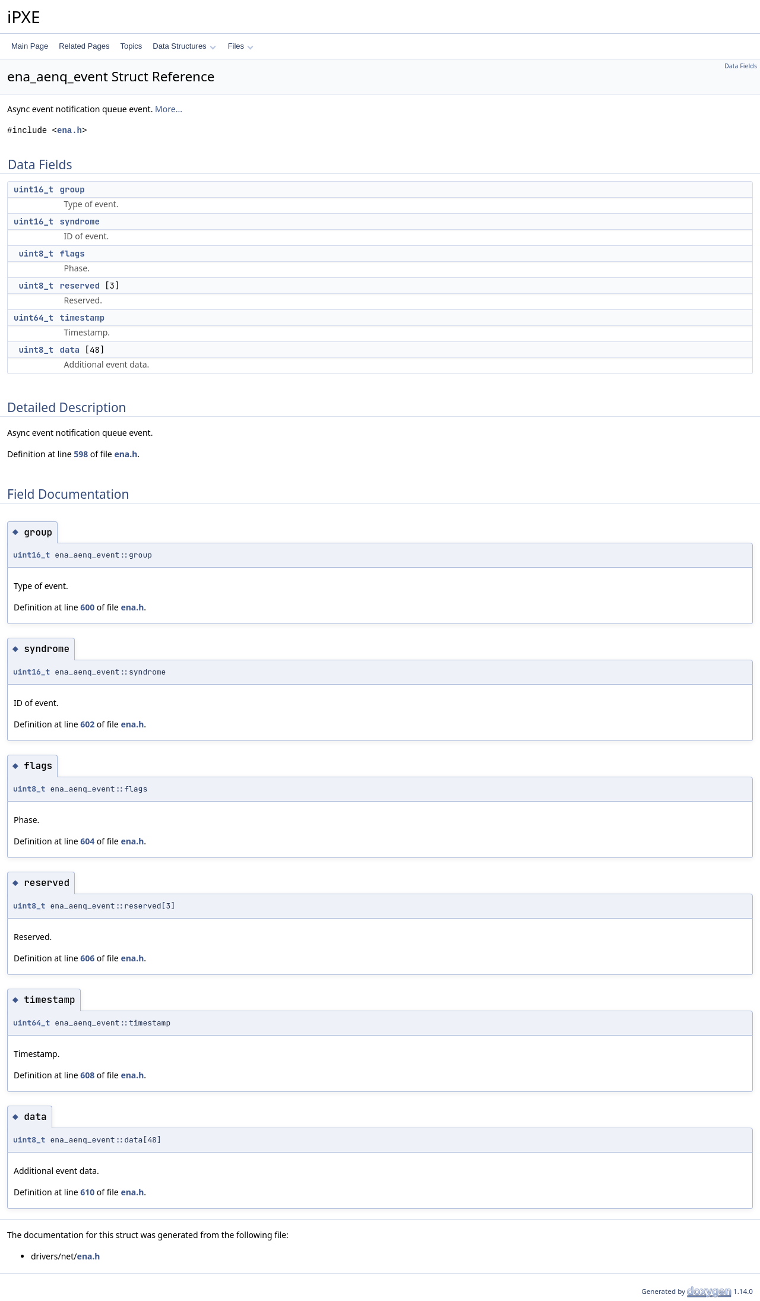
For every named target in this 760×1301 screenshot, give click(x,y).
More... (168, 109)
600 (87, 607)
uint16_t (33, 189)
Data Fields (740, 66)
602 (87, 724)
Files (241, 46)
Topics (131, 46)
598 (81, 454)
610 (87, 1192)
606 (87, 958)
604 (87, 841)
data (70, 349)
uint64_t (33, 317)
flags (72, 253)
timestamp (82, 317)
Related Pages (84, 46)
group (72, 189)
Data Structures (184, 46)
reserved (80, 285)
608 (87, 1075)
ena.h (69, 130)
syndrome (80, 221)
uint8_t (35, 253)
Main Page (29, 46)
